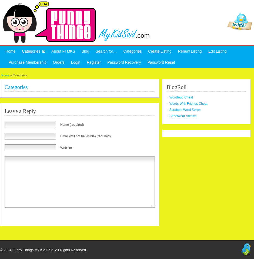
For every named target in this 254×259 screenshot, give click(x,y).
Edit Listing (217, 51)
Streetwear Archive (183, 116)
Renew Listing (190, 51)
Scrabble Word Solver (185, 110)
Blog (85, 51)
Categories (31, 51)
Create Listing (159, 51)
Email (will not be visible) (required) (85, 136)
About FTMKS (63, 51)
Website (66, 148)
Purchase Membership (27, 62)
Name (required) (72, 125)
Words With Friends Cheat (188, 103)
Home (10, 51)
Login (75, 62)
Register (94, 62)
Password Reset (161, 62)
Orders (59, 62)
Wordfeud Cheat (181, 97)
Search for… (106, 51)
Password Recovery (124, 62)
